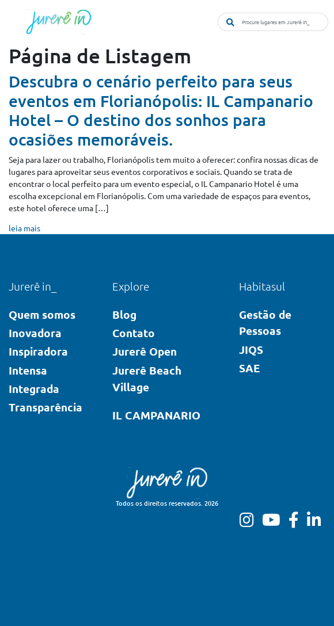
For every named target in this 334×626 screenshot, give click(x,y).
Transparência (45, 407)
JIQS (251, 349)
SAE (249, 368)
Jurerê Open (144, 351)
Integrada (34, 388)
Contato (133, 333)
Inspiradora (38, 351)
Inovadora (35, 333)
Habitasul (262, 286)
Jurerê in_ (32, 286)
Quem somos (42, 314)
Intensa (28, 370)
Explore (130, 286)
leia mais (24, 228)
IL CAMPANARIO (156, 415)
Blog (124, 314)
